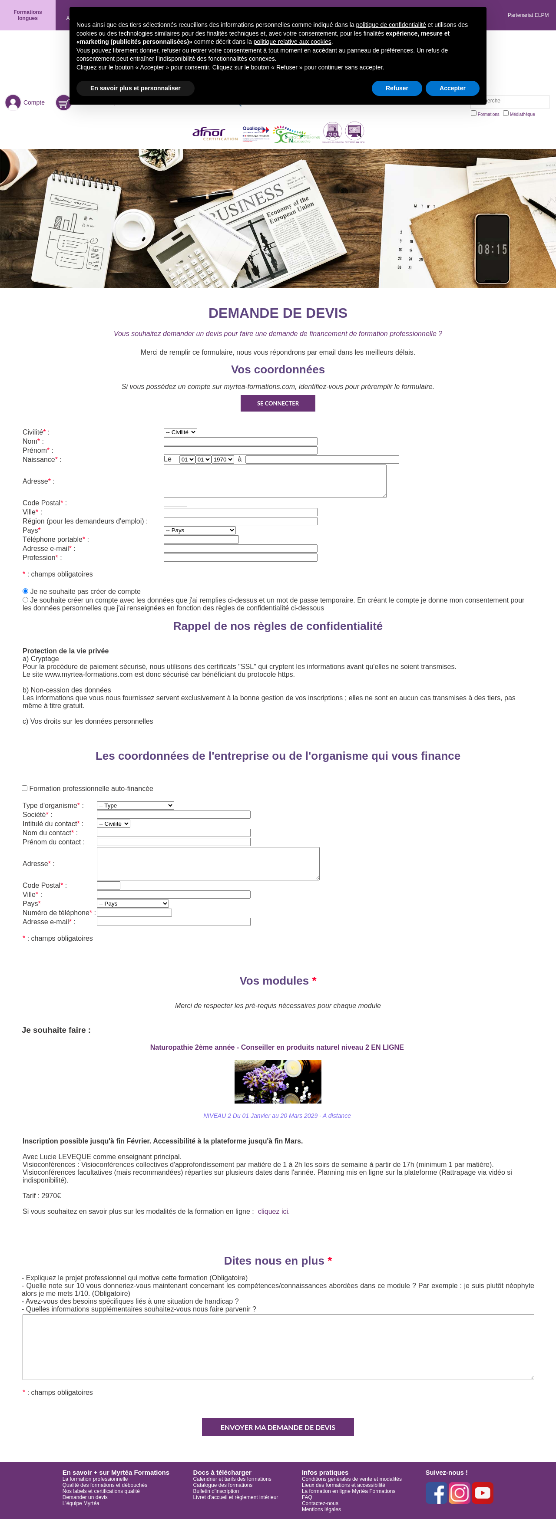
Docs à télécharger (222, 1472)
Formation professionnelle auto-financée (90, 788)
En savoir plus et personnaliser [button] (135, 88)
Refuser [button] (397, 88)
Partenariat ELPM (528, 15)
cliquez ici (273, 1211)
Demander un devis (85, 1497)
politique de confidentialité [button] (391, 24)
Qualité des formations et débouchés (105, 1485)
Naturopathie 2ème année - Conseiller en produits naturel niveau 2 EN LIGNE (278, 1047)
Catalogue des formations (223, 1485)
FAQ (307, 1497)
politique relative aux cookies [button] (292, 41)
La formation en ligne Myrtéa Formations (348, 1491)
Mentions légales (321, 1509)
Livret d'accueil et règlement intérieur (235, 1497)
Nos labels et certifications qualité (101, 1491)
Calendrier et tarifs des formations (232, 1479)
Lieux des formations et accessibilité (343, 1485)
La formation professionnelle (95, 1479)
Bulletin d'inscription (216, 1491)
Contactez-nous (320, 1503)
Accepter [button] (453, 88)
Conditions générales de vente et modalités (352, 1479)
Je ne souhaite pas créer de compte (85, 591)
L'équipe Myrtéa (81, 1503)
